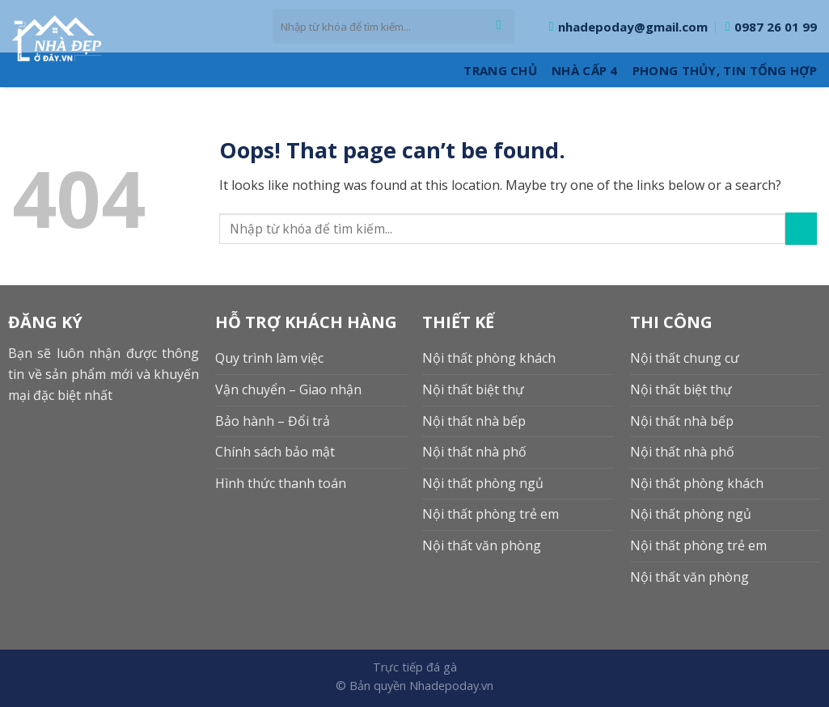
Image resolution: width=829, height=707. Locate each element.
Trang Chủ (500, 70)
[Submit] (498, 26)
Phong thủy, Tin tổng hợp (724, 70)
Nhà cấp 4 (585, 70)
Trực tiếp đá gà (415, 667)
